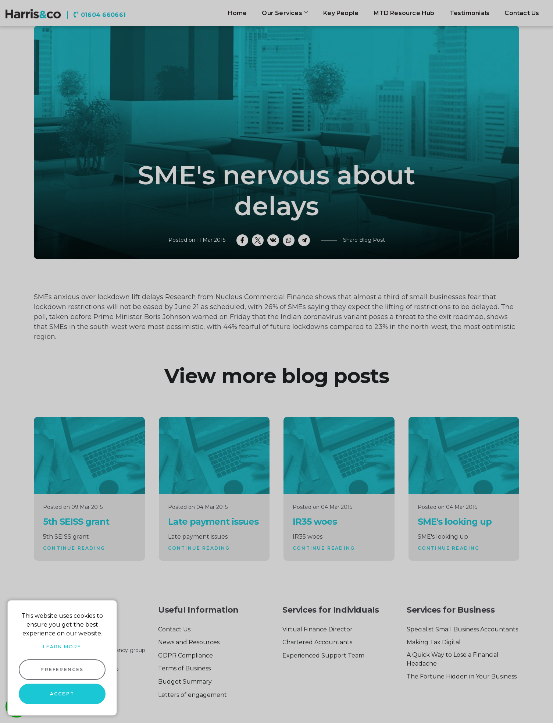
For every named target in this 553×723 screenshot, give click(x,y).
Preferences (61, 669)
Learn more (62, 646)
